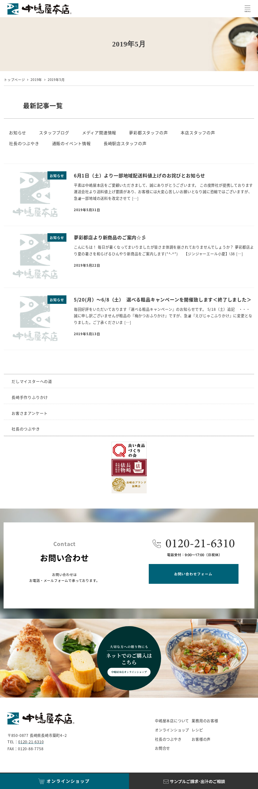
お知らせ (17, 132)
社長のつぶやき (24, 143)
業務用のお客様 (205, 720)
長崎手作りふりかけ (30, 397)
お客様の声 (201, 739)
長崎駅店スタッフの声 (125, 143)
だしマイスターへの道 (32, 381)
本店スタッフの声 (198, 132)
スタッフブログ (54, 132)
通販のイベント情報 (71, 143)
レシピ (197, 729)
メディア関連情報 (99, 132)
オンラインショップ (172, 729)
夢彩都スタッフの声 (148, 132)
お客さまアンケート (30, 413)
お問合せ (162, 748)
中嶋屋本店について (172, 720)
